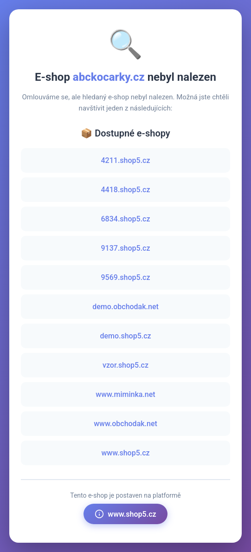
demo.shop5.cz (125, 335)
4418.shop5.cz (125, 189)
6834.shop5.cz (125, 218)
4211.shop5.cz (125, 160)
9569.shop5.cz (125, 277)
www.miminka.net (125, 394)
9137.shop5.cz (125, 248)
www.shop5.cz (125, 452)
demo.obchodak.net (125, 306)
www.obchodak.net (125, 423)
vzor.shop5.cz (125, 365)
